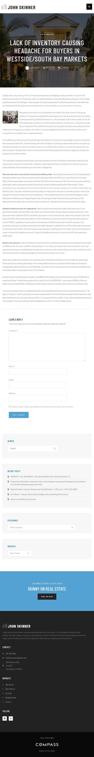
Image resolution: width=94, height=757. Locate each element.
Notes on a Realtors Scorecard (23, 499)
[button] (89, 7)
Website (12, 393)
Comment (13, 331)
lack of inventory (47, 34)
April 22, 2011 (48, 68)
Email (11, 380)
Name (11, 366)
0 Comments (65, 68)
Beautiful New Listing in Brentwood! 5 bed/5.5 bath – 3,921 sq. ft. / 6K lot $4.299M (44, 489)
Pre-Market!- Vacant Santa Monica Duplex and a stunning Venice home (39, 494)
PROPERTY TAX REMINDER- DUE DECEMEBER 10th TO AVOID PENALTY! (40, 476)
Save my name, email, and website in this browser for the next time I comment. (42, 407)
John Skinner (32, 68)
